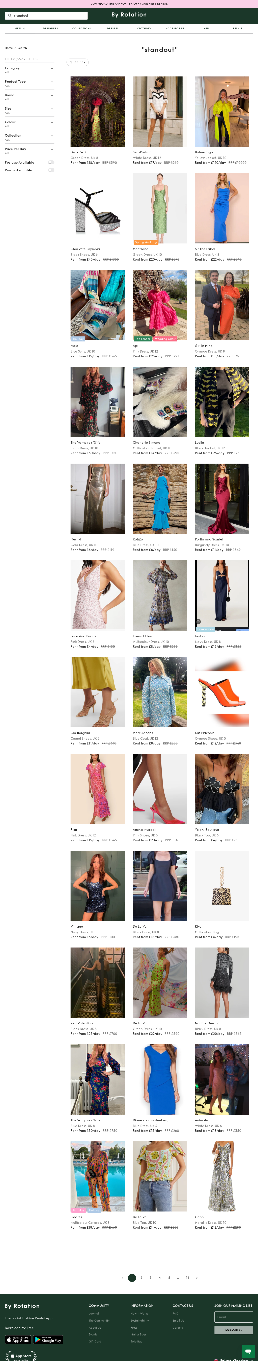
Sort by (77, 62)
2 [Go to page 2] (141, 1278)
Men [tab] (206, 28)
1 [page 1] (132, 1278)
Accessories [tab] (175, 28)
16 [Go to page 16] (188, 1278)
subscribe (233, 1330)
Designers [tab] (50, 28)
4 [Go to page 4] (160, 1278)
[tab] (20, 28)
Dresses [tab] (113, 28)
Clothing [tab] (144, 28)
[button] (29, 69)
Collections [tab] (81, 28)
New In (20, 28)
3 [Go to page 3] (151, 1278)
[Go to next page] (197, 1278)
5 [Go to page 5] (169, 1278)
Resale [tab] (237, 28)
